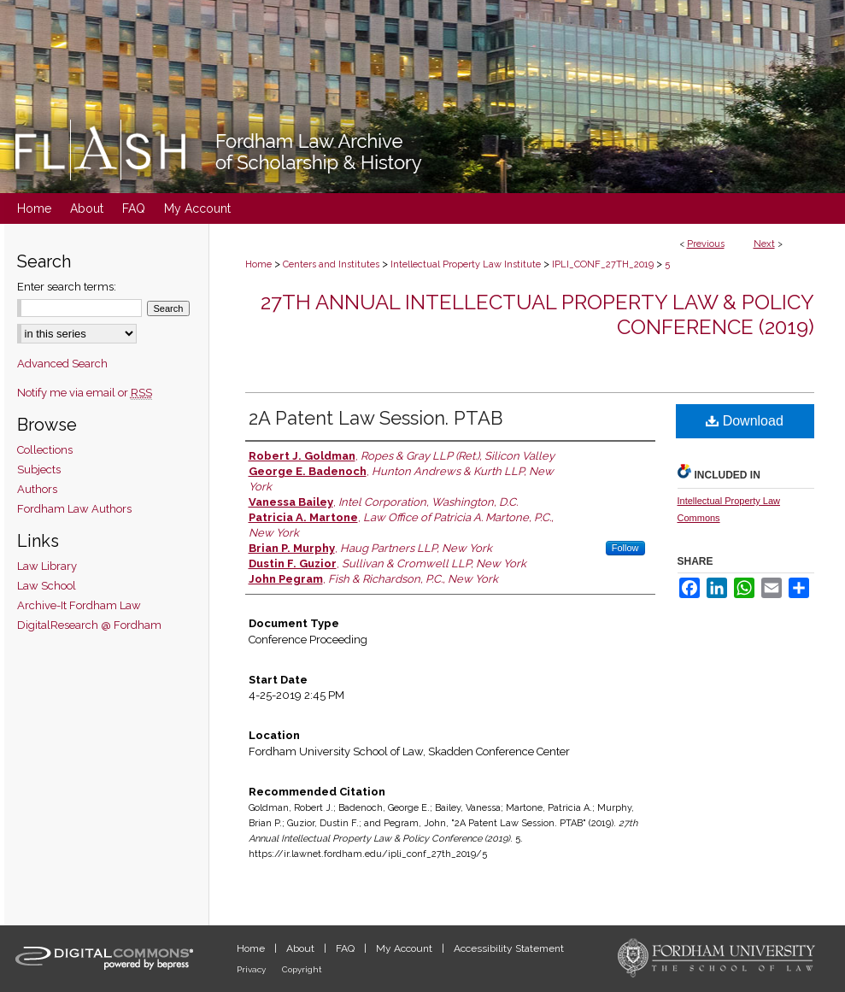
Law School (46, 585)
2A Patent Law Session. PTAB (375, 418)
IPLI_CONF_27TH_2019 (603, 264)
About (301, 948)
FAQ (346, 948)
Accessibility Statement (509, 948)
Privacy (252, 969)
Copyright (302, 969)
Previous (706, 243)
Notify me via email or (84, 392)
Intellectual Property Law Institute (465, 264)
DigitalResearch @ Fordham (89, 625)
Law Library (47, 566)
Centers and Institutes (331, 264)
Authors (37, 489)
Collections (45, 449)
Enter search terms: (66, 286)
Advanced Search (62, 363)
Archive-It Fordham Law (79, 605)
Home (258, 264)
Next (764, 243)
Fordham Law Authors (74, 508)
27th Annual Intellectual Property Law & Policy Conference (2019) (537, 314)
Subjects (39, 469)
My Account (405, 948)
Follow (625, 548)
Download (744, 421)
